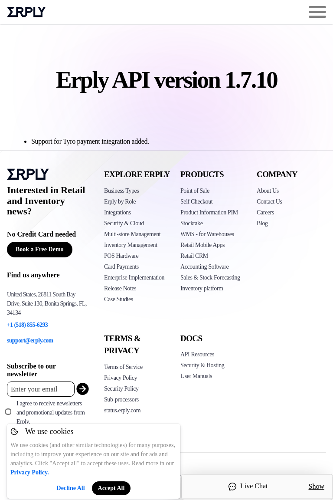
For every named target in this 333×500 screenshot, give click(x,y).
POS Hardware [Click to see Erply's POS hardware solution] (121, 256)
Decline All (71, 488)
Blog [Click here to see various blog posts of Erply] (262, 223)
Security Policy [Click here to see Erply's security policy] (121, 388)
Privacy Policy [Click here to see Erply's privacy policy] (120, 378)
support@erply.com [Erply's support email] (30, 340)
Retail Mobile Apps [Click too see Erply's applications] (202, 245)
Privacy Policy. (29, 472)
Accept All (111, 488)
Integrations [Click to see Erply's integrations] (117, 212)
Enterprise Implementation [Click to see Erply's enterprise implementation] (134, 277)
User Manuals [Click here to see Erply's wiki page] (196, 376)
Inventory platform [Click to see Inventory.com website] (201, 288)
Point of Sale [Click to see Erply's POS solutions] (194, 191)
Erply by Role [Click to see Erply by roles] (120, 201)
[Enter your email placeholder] (41, 389)
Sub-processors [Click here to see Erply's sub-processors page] (121, 399)
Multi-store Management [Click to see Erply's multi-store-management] (132, 234)
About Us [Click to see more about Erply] (268, 191)
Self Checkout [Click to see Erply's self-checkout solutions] (196, 201)
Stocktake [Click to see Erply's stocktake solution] (191, 223)
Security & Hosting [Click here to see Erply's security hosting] (202, 365)
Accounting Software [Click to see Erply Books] (204, 266)
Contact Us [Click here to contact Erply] (269, 201)
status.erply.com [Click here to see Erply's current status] (122, 410)
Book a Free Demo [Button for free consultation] (40, 249)
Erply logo (26, 12)
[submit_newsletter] (81, 389)
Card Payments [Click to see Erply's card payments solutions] (121, 266)
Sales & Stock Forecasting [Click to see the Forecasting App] (210, 277)
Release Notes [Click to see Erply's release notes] (120, 288)
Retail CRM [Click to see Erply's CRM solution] (194, 256)
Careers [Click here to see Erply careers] (265, 212)
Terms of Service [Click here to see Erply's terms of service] (123, 367)
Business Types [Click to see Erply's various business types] (121, 191)
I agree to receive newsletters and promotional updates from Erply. (50, 412)
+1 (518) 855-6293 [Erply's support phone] (27, 325)
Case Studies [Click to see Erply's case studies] (118, 299)
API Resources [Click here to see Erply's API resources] (197, 354)
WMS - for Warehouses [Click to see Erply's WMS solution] (207, 234)
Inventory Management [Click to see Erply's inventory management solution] (130, 245)
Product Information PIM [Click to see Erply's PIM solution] (209, 212)
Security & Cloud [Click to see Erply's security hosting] (124, 223)
